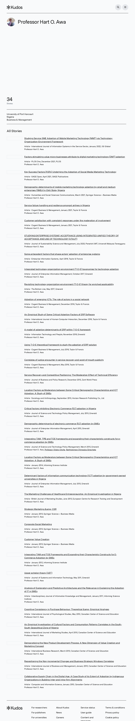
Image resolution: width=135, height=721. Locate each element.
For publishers (38, 712)
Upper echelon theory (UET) (38, 573)
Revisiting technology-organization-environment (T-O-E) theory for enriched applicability (69, 284)
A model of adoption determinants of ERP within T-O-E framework (57, 329)
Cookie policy (112, 717)
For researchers (39, 707)
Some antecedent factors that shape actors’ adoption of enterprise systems (62, 254)
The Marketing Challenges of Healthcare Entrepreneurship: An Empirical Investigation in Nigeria (72, 494)
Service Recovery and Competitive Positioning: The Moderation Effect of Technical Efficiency (71, 375)
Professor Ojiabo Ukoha (55, 450)
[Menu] (125, 7)
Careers (60, 717)
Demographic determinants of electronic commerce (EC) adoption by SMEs (62, 423)
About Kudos (62, 707)
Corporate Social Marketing (38, 524)
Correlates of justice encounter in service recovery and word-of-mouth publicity (64, 360)
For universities (39, 717)
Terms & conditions (115, 707)
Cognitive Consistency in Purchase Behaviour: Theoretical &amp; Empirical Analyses (66, 609)
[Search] (118, 7)
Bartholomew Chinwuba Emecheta (81, 450)
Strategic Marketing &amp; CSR (40, 509)
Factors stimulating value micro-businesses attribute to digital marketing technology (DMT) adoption (74, 156)
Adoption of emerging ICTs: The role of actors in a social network (56, 299)
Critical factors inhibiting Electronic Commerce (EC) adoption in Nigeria (60, 408)
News (59, 712)
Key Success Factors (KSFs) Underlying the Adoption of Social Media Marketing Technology (70, 172)
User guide (86, 712)
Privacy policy (112, 712)
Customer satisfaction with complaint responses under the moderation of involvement (67, 220)
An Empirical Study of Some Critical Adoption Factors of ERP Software (59, 314)
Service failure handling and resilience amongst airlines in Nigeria (57, 205)
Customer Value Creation (36, 539)
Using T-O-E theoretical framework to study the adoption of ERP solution (60, 344)
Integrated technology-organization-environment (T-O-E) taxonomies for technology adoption (71, 269)
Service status (88, 707)
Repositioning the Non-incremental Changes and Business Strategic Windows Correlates (69, 661)
